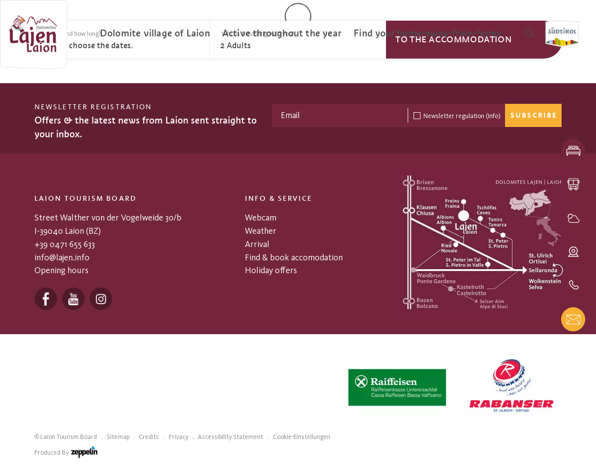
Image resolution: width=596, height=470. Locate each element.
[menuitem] (154, 33)
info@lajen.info (61, 257)
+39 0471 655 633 (64, 244)
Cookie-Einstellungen (301, 436)
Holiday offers (271, 270)
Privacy (178, 436)
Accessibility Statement (230, 436)
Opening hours (61, 270)
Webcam (260, 217)
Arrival (257, 244)
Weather (260, 230)
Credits (149, 436)
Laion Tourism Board (68, 436)
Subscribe (533, 115)
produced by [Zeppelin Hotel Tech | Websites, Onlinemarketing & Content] (65, 454)
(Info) (493, 116)
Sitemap (118, 436)
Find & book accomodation (294, 257)
